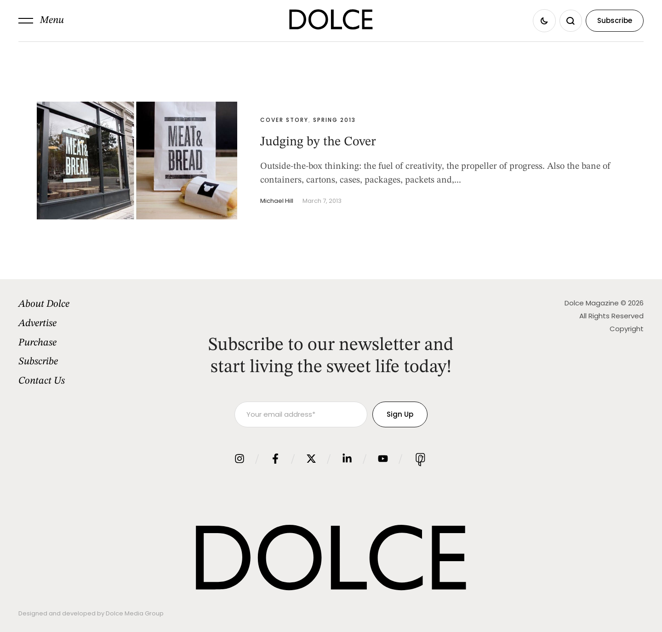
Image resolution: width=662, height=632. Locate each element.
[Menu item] (90, 304)
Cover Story (284, 120)
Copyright (627, 328)
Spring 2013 (334, 120)
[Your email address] (300, 414)
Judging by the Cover (318, 142)
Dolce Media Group (135, 613)
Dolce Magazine (592, 303)
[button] (41, 20)
